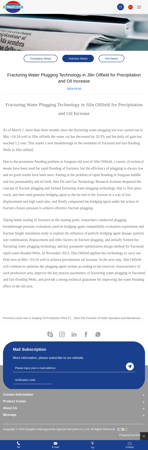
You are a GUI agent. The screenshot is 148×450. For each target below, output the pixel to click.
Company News (40, 58)
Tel (18, 447)
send (130, 366)
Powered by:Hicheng (132, 435)
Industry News (78, 58)
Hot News (111, 58)
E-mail (55, 447)
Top (92, 447)
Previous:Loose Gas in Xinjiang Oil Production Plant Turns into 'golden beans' (38, 323)
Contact (130, 447)
